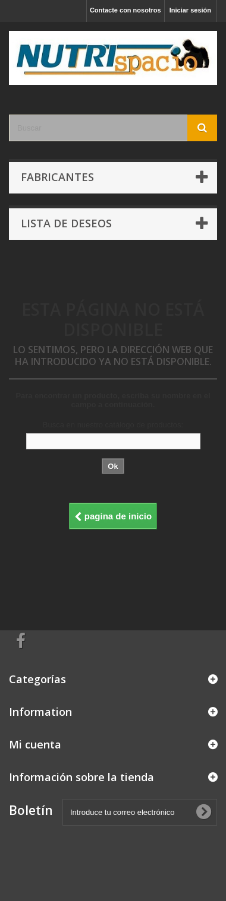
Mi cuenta (35, 744)
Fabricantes (57, 177)
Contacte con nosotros (125, 10)
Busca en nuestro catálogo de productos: (113, 424)
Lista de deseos (66, 223)
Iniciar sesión (190, 10)
